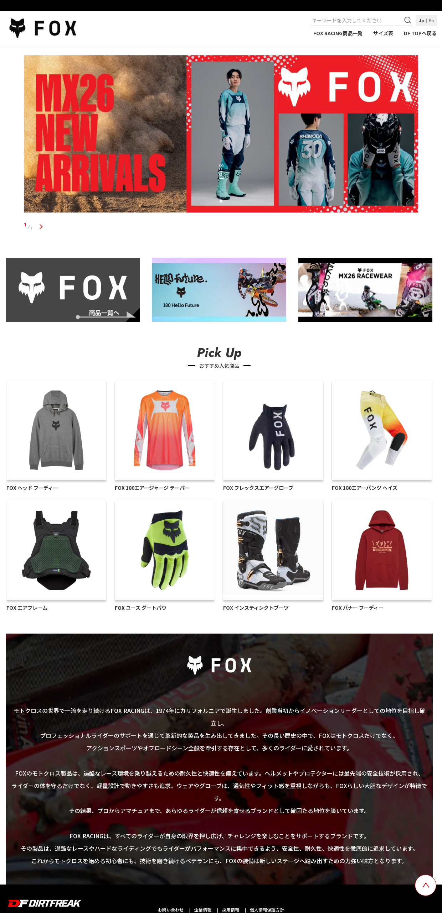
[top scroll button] (425, 885)
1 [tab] (40, 226)
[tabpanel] (221, 135)
